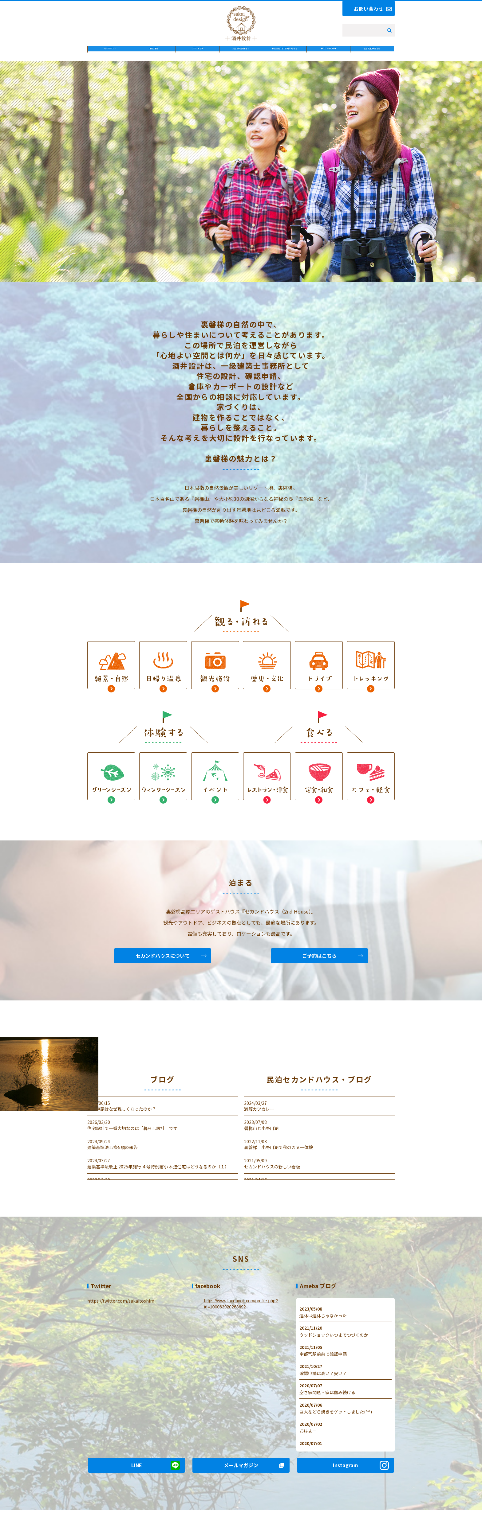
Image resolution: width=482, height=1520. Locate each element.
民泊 (154, 60)
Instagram (345, 1471)
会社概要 (371, 60)
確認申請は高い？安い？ (323, 1379)
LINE (136, 1471)
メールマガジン (241, 1471)
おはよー (308, 1437)
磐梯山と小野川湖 (261, 1134)
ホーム (110, 60)
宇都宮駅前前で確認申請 (323, 1360)
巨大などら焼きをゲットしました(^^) (335, 1418)
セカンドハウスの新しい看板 (272, 1173)
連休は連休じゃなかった (323, 1322)
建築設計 (241, 60)
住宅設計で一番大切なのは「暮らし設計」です (132, 1134)
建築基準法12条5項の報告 (112, 1153)
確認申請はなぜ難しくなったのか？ (121, 1115)
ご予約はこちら (319, 961)
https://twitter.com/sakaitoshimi (121, 1307)
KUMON (328, 60)
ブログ (197, 60)
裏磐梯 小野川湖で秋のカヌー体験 (278, 1153)
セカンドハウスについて (163, 961)
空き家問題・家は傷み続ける (327, 1398)
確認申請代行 (285, 60)
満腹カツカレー (259, 1115)
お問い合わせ (368, 8)
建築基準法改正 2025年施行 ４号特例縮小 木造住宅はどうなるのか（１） (158, 1173)
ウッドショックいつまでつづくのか (333, 1341)
